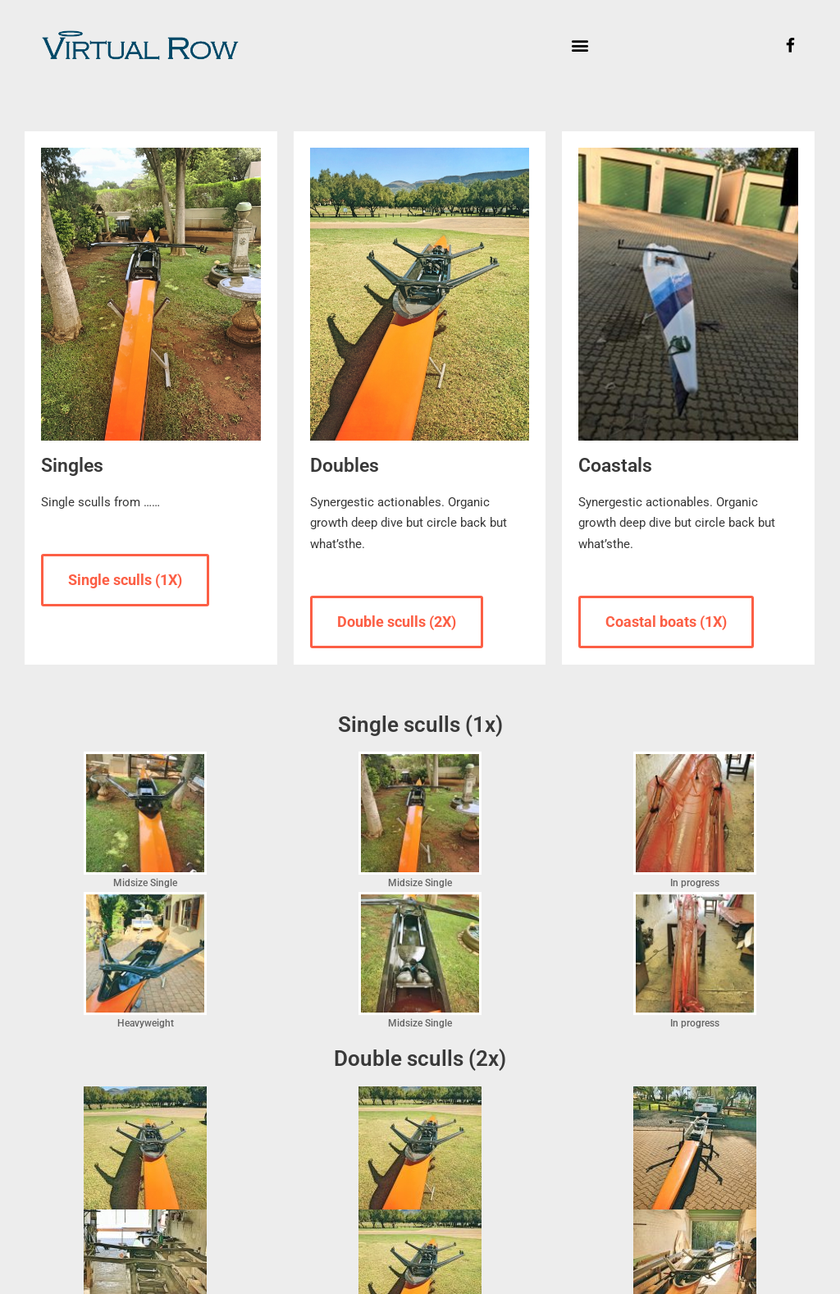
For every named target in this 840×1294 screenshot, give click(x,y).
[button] (579, 45)
